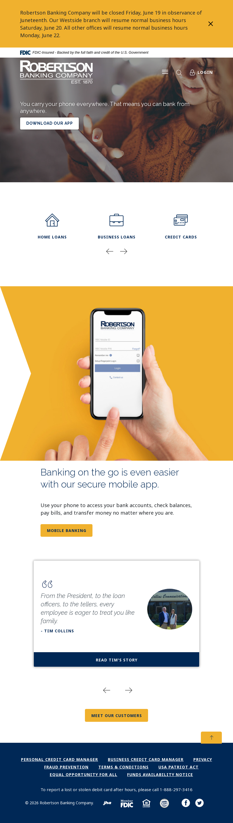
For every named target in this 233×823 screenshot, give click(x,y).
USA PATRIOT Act (178, 767)
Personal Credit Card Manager (59, 759)
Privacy (202, 759)
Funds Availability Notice (160, 774)
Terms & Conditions (123, 767)
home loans (52, 226)
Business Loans (116, 226)
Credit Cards (181, 226)
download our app (49, 123)
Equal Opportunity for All (83, 774)
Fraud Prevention (66, 767)
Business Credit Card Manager (146, 759)
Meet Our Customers (116, 715)
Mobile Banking (66, 530)
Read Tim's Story (116, 660)
